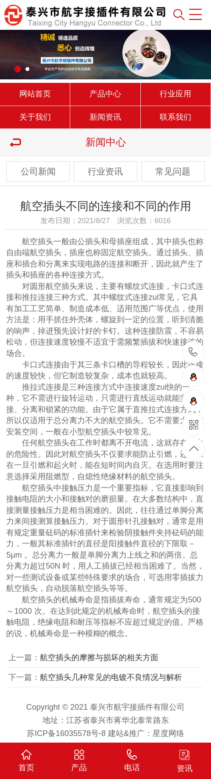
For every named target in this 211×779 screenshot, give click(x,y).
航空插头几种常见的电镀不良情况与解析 (111, 677)
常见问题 (172, 171)
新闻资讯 (105, 117)
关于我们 (35, 117)
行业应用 (175, 93)
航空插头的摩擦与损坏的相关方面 (99, 657)
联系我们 (175, 117)
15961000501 (193, 352)
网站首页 (35, 93)
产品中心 (105, 93)
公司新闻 (38, 171)
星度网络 (168, 733)
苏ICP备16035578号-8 (66, 733)
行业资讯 (105, 171)
